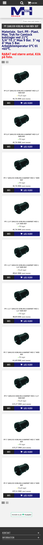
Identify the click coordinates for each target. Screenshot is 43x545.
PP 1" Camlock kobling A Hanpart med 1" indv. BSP (21, 179)
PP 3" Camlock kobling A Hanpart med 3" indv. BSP (21, 441)
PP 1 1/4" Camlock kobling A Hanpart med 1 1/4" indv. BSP (21, 223)
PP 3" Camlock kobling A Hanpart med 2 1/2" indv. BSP (21, 397)
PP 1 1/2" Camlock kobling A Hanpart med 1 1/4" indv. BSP (21, 266)
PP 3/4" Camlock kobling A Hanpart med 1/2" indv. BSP (21, 92)
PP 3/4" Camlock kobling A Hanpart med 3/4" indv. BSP (21, 135)
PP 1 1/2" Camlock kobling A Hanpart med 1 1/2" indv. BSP (21, 310)
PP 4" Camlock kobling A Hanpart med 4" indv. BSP (21, 484)
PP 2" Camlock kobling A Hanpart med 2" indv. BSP (21, 353)
